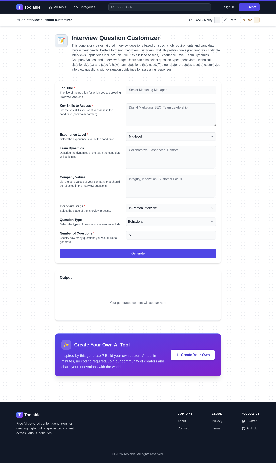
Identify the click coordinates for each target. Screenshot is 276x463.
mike (19, 20)
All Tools (57, 7)
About (182, 421)
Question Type (71, 220)
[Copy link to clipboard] (230, 20)
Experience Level (74, 134)
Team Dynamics (72, 148)
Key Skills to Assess (76, 105)
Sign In (229, 7)
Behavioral (135, 221)
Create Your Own (192, 355)
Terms (216, 428)
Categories (84, 7)
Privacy (217, 421)
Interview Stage (72, 206)
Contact (183, 428)
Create (249, 7)
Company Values (72, 177)
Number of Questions (77, 233)
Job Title (67, 88)
